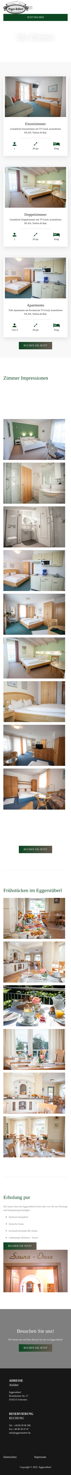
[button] (8, 1271)
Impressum (40, 1457)
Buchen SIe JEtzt (35, 345)
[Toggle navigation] (30, 8)
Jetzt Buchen (35, 17)
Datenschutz (10, 1457)
